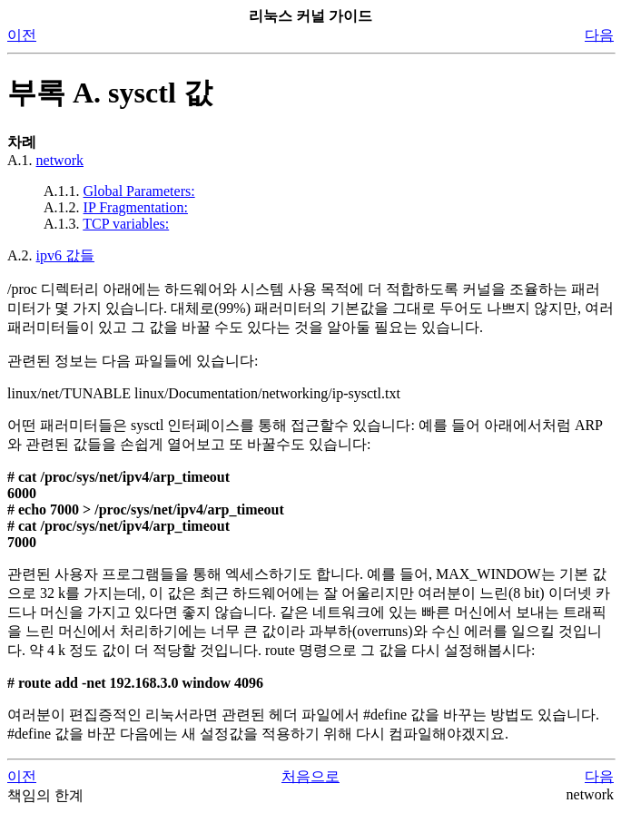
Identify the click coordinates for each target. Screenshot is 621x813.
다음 (599, 35)
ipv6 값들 (65, 255)
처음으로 (310, 776)
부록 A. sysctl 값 (109, 92)
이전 (21, 35)
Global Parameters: (139, 191)
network (60, 160)
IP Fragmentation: (136, 207)
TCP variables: (126, 223)
